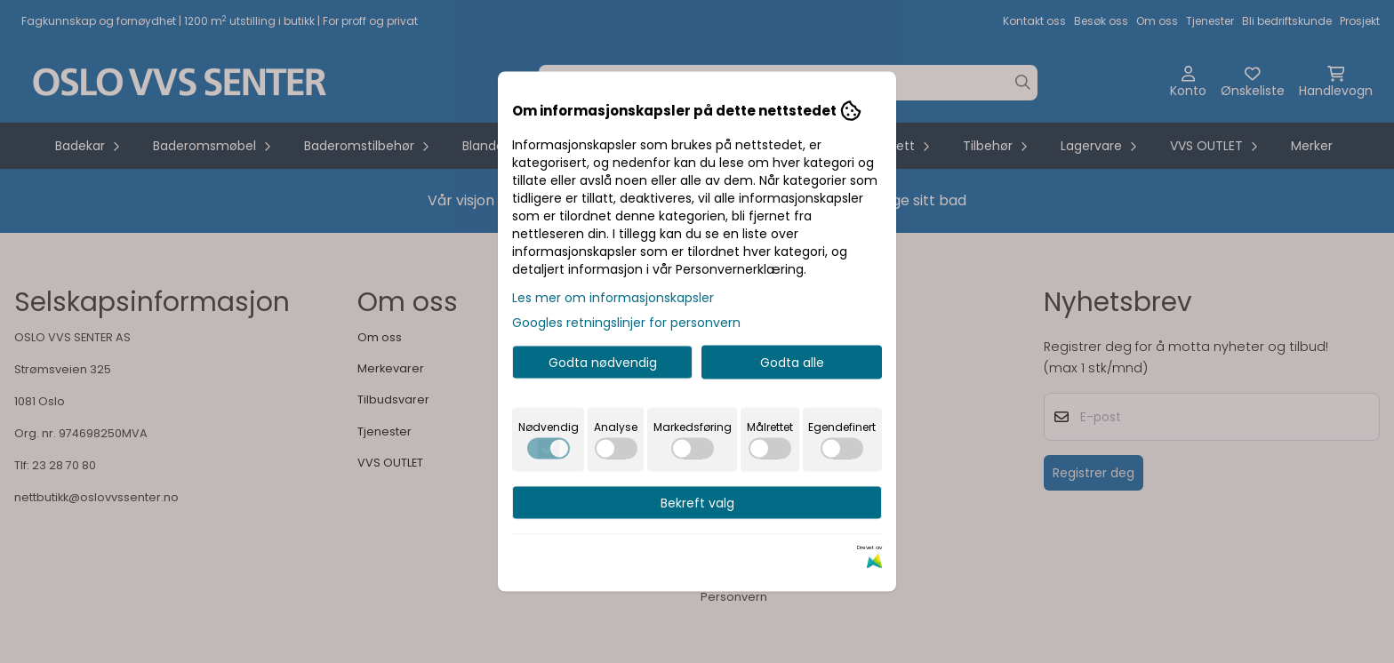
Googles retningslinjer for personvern (626, 323)
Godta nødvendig (603, 362)
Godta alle (792, 362)
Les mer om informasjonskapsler (613, 298)
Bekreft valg (697, 503)
